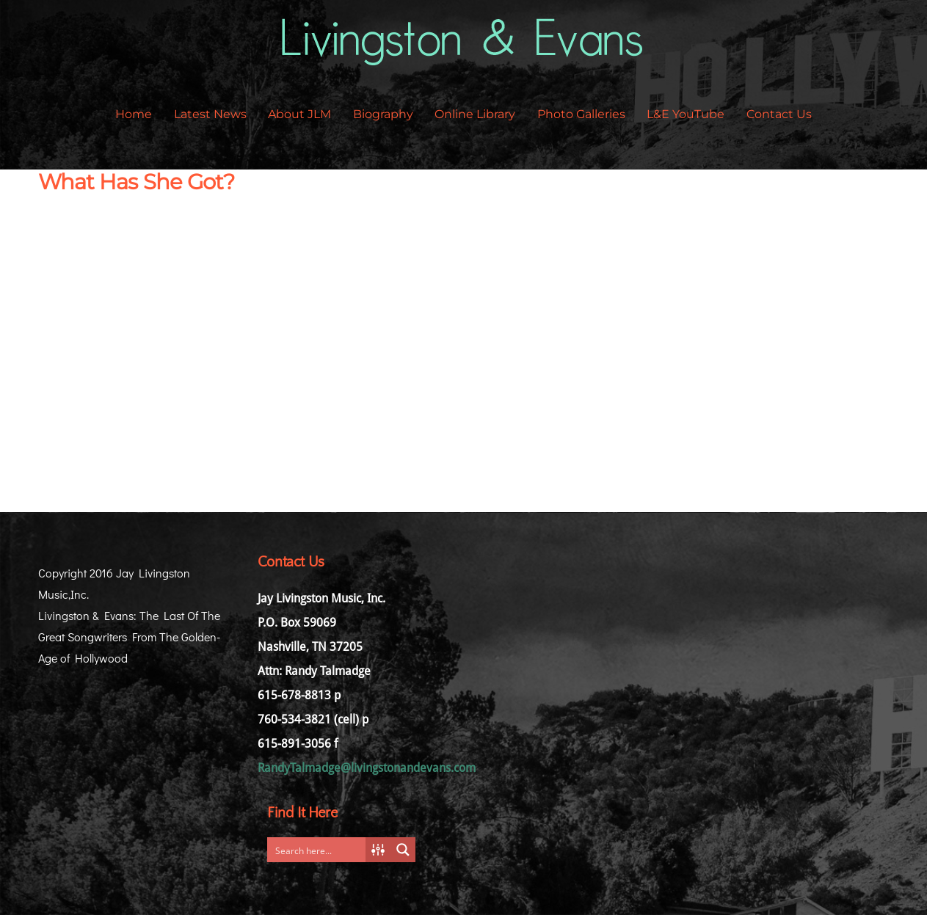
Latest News (210, 114)
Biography (383, 114)
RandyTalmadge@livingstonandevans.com (367, 768)
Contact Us (779, 114)
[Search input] (319, 849)
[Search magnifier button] (402, 849)
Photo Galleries (581, 114)
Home (133, 114)
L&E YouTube (685, 114)
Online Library (475, 114)
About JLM (299, 114)
